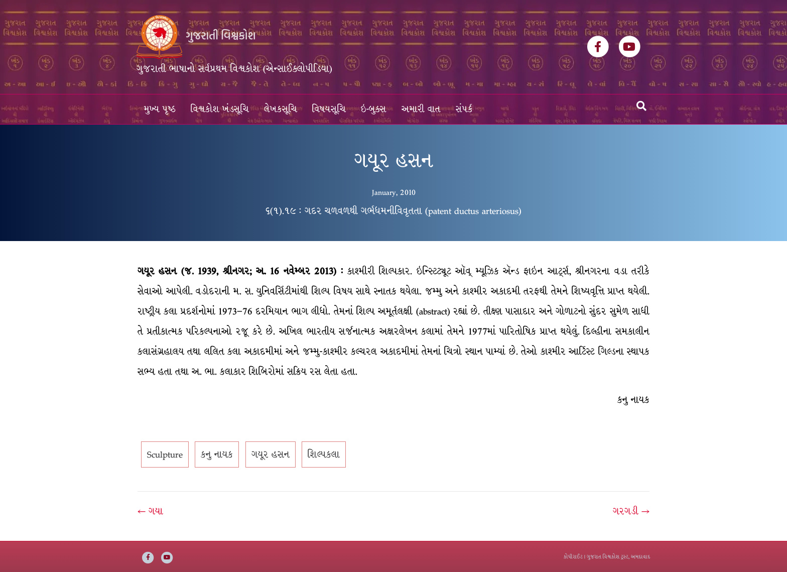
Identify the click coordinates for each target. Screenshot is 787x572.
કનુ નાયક (217, 454)
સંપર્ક (464, 109)
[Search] (641, 106)
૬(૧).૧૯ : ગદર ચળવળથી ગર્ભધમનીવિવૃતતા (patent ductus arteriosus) (393, 211)
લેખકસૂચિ (280, 109)
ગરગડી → (631, 511)
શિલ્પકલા (324, 454)
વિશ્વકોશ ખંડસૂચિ (220, 109)
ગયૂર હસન (270, 454)
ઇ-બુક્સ (373, 109)
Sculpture (165, 454)
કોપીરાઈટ (573, 556)
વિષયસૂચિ (329, 109)
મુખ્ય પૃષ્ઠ (160, 109)
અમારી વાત (421, 109)
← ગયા (150, 511)
